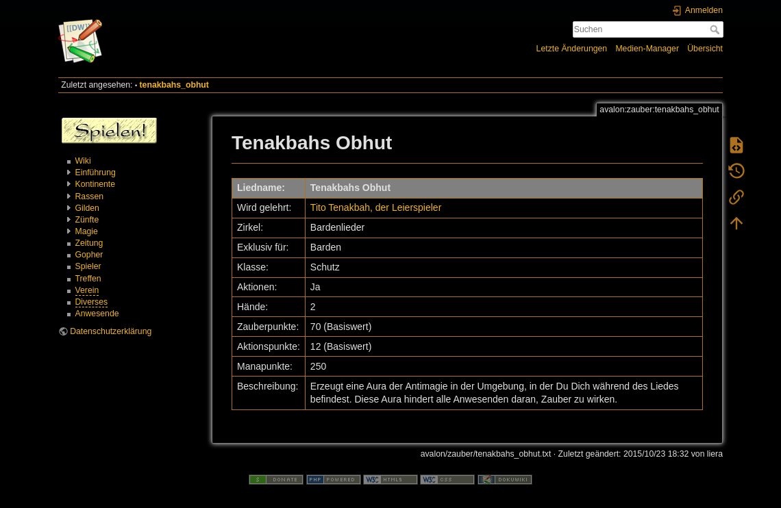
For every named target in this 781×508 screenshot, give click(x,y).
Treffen (88, 278)
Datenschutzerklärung (110, 331)
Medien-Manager (647, 48)
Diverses (91, 302)
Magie (86, 231)
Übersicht (705, 48)
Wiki (83, 161)
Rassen (89, 196)
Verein (87, 290)
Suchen (716, 29)
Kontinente (95, 184)
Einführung (95, 172)
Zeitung (89, 243)
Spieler (88, 266)
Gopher (89, 254)
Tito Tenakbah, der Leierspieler (375, 207)
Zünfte (87, 220)
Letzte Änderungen (572, 48)
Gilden (87, 208)
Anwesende (97, 313)
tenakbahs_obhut (174, 85)
